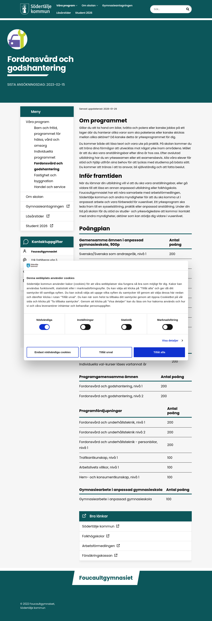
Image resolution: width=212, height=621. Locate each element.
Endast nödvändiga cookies (52, 352)
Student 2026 (83, 13)
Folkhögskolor (94, 536)
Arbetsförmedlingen (99, 546)
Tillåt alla (159, 352)
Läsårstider (63, 13)
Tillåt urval (106, 352)
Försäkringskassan (98, 555)
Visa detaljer (170, 340)
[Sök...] (171, 9)
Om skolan (90, 5)
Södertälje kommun (99, 526)
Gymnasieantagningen (117, 5)
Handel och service (49, 187)
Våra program (37, 121)
